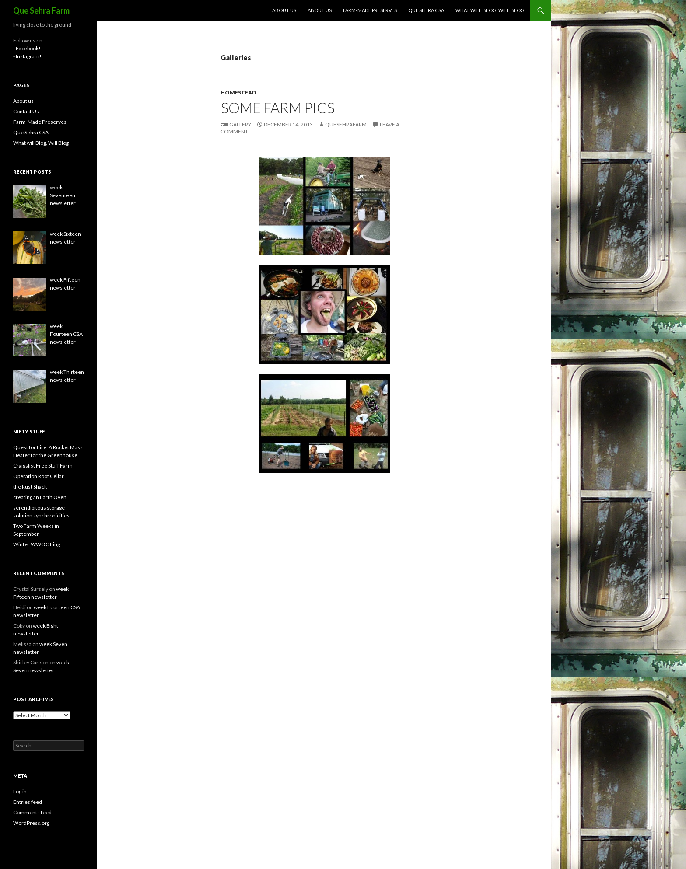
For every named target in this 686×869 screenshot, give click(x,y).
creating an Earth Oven (39, 497)
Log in (20, 791)
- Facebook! (27, 48)
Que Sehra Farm (41, 10)
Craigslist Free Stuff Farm (43, 465)
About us (284, 10)
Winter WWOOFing (36, 544)
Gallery (240, 124)
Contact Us (26, 111)
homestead (238, 92)
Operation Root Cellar (38, 476)
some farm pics (277, 107)
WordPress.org (31, 823)
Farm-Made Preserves (370, 10)
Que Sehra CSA (426, 10)
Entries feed (27, 802)
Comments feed (32, 812)
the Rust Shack (30, 486)
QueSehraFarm (346, 124)
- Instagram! (27, 56)
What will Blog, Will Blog (490, 10)
